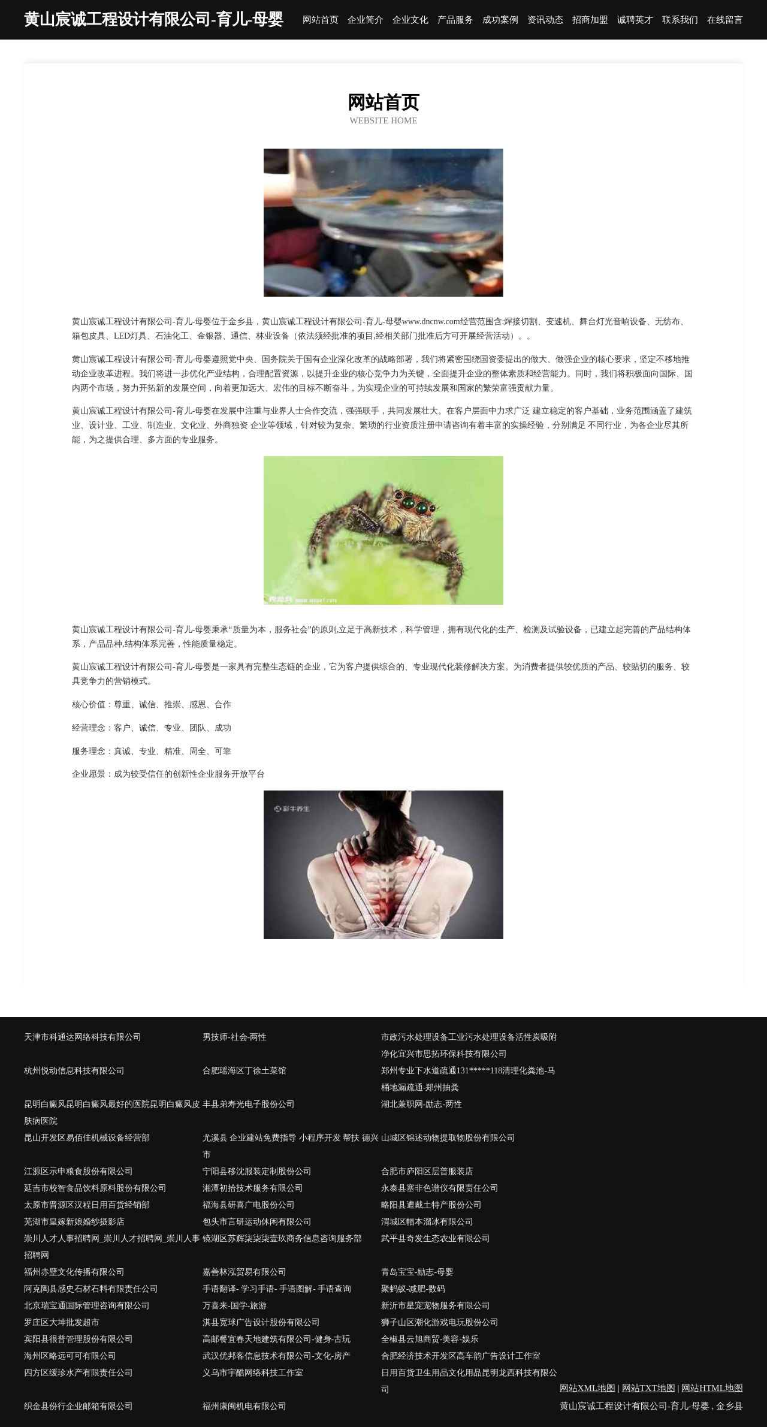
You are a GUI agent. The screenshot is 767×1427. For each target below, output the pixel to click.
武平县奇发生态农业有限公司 (435, 1238)
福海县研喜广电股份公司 (249, 1204)
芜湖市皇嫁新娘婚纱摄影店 (74, 1221)
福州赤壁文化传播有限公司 (74, 1272)
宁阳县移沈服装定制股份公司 (257, 1171)
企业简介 (366, 20)
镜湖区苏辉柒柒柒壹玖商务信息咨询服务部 (282, 1238)
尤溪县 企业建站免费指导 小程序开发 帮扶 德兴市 (291, 1146)
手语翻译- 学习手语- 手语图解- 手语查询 (277, 1288)
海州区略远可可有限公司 (70, 1355)
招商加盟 (590, 20)
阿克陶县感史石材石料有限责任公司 (91, 1288)
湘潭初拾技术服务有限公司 (253, 1188)
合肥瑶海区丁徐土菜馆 (244, 1070)
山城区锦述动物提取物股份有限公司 (448, 1137)
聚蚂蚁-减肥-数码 (413, 1288)
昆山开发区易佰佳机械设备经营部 (87, 1137)
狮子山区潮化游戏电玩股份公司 (440, 1322)
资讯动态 (545, 20)
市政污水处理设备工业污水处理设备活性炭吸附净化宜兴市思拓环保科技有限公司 (469, 1045)
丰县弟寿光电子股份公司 (249, 1104)
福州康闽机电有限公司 (244, 1406)
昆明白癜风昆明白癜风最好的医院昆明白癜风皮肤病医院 (112, 1113)
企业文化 (410, 20)
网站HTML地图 (712, 1388)
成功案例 (500, 20)
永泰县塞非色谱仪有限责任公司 (440, 1188)
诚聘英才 (635, 20)
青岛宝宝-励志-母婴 (417, 1272)
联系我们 (680, 20)
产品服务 (455, 20)
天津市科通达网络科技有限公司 (82, 1037)
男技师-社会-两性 (235, 1037)
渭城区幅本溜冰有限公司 (427, 1221)
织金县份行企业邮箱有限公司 (78, 1406)
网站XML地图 (587, 1388)
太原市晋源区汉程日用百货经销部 (87, 1204)
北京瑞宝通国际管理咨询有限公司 (87, 1305)
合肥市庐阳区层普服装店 (427, 1171)
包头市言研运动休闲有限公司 (257, 1221)
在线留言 (725, 20)
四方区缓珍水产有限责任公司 (78, 1372)
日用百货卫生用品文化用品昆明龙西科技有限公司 (469, 1381)
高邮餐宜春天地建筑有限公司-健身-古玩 (277, 1339)
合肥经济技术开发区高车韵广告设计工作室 (460, 1355)
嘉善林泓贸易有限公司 (244, 1272)
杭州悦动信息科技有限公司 (74, 1070)
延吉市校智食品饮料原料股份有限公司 (95, 1188)
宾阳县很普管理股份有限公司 (78, 1339)
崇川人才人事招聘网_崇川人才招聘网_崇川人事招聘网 (112, 1247)
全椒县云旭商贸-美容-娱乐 (430, 1339)
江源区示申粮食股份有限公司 (78, 1171)
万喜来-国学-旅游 (235, 1305)
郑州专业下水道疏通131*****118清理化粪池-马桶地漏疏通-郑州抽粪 (468, 1079)
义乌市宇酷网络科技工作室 (253, 1372)
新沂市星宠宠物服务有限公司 (435, 1305)
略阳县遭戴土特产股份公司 (431, 1204)
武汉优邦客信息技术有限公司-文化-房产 (277, 1355)
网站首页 (321, 20)
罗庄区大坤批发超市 (61, 1322)
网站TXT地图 (648, 1388)
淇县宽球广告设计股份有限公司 (261, 1322)
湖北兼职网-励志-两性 (421, 1104)
